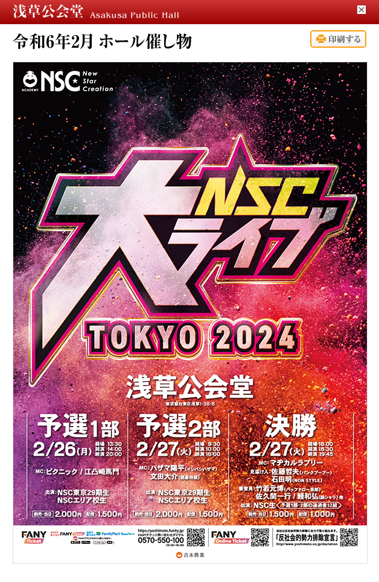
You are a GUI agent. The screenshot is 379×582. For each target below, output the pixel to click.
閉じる (361, 10)
